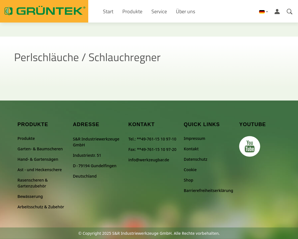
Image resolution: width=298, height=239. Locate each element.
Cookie (190, 169)
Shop (188, 180)
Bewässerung (30, 196)
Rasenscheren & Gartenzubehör (32, 183)
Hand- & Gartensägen (37, 159)
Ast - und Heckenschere (39, 169)
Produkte (26, 138)
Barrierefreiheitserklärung (208, 190)
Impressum (194, 138)
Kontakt (191, 148)
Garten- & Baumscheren (40, 148)
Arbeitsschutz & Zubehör (40, 206)
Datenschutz (196, 159)
